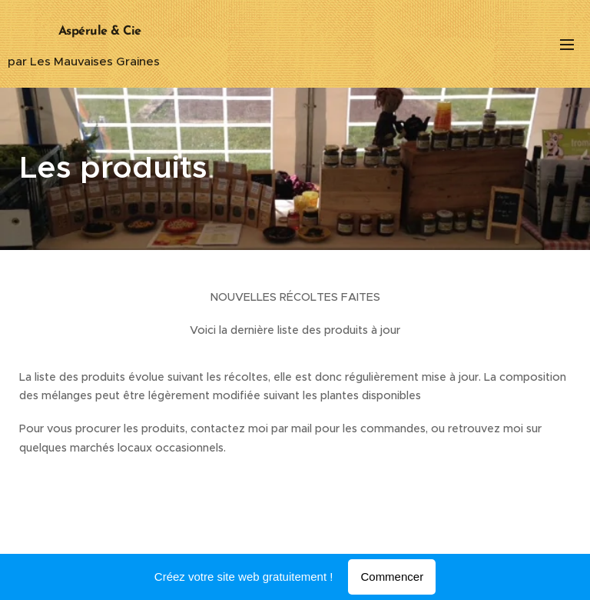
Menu (567, 44)
